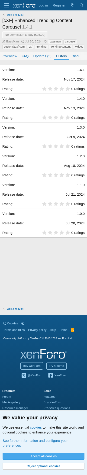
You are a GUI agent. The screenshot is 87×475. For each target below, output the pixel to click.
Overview (10, 56)
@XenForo (31, 375)
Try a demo (56, 366)
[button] (22, 323)
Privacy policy (37, 330)
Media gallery (11, 402)
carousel (70, 41)
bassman (55, 41)
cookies (36, 427)
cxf (30, 46)
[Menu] (6, 5)
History (61, 56)
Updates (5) (42, 56)
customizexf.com (14, 46)
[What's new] (72, 5)
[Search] (81, 5)
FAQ (25, 56)
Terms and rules (14, 330)
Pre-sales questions (57, 408)
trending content (61, 46)
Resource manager (15, 408)
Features (49, 396)
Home (63, 330)
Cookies (10, 323)
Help (53, 330)
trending (41, 46)
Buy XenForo (32, 366)
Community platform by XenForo (37, 338)
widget (79, 46)
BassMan (12, 41)
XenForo (57, 375)
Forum (6, 396)
